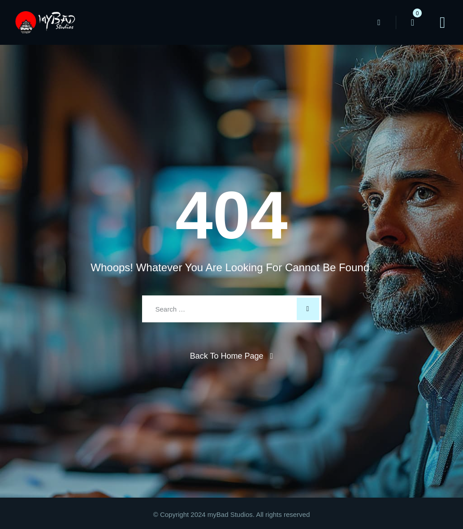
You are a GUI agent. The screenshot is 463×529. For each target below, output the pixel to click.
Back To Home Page (227, 355)
